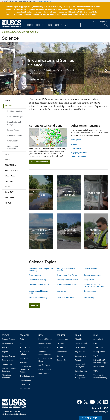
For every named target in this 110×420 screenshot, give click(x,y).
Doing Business (81, 371)
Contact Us (61, 360)
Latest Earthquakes (99, 22)
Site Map (97, 356)
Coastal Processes (78, 157)
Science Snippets (45, 347)
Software (10, 181)
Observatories (7, 360)
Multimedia (10, 165)
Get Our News (44, 365)
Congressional (80, 356)
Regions (5, 352)
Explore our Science (38, 79)
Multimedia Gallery (24, 353)
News (50, 25)
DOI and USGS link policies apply (100, 361)
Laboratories (7, 364)
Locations (60, 343)
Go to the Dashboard (39, 162)
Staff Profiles (62, 347)
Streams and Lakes (14, 135)
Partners (9, 198)
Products (40, 25)
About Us (78, 339)
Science (30, 25)
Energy (74, 144)
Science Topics (13, 130)
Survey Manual (81, 343)
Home (7, 100)
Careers (60, 356)
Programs (5, 347)
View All (34, 306)
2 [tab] (55, 90)
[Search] (106, 25)
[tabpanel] (55, 68)
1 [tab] (52, 90)
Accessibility (98, 339)
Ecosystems (76, 148)
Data (7, 154)
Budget (78, 360)
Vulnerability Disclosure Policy (100, 376)
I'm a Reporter (44, 373)
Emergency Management (80, 376)
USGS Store (25, 384)
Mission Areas (7, 343)
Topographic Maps (79, 152)
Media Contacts (44, 369)
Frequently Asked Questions (9, 369)
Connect (58, 25)
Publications (11, 170)
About (67, 25)
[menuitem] (30, 23)
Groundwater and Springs (14, 123)
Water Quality (12, 141)
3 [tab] (58, 90)
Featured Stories (45, 339)
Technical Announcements (44, 353)
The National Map (27, 376)
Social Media (62, 352)
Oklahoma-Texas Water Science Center (20, 32)
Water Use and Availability (12, 147)
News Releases (44, 343)
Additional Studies (14, 111)
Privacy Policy (99, 352)
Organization (80, 347)
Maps (7, 160)
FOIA (95, 343)
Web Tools (10, 176)
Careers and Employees (80, 365)
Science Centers (8, 356)
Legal (96, 335)
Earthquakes (76, 140)
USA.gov (96, 371)
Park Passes (25, 389)
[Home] (11, 27)
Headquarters (62, 339)
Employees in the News (45, 359)
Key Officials (80, 352)
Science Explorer (8, 339)
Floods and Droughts (15, 117)
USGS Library (25, 380)
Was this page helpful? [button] (90, 418)
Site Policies (98, 347)
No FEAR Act (98, 367)
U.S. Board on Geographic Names (25, 369)
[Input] (94, 25)
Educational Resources (6, 376)
